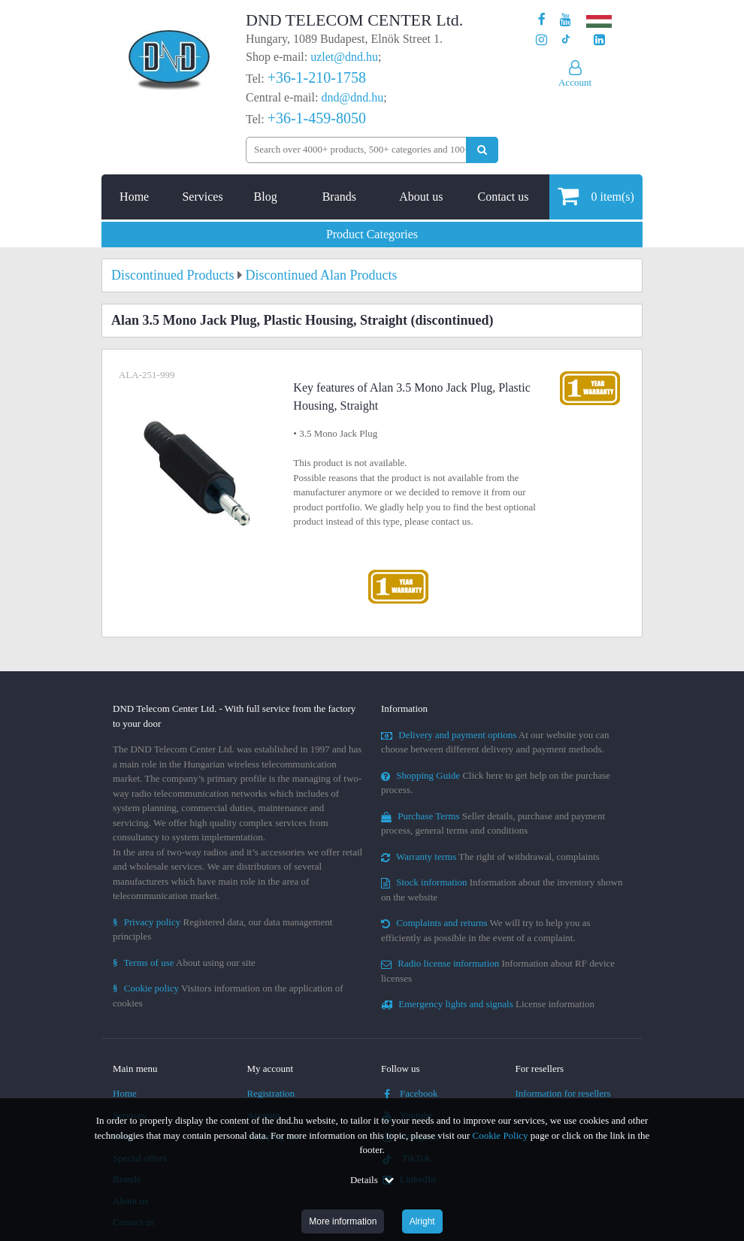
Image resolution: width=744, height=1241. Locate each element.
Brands (339, 196)
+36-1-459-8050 (317, 118)
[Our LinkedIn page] (599, 40)
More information (343, 1221)
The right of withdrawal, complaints (490, 856)
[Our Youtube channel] (565, 20)
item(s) (596, 195)
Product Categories (372, 234)
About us (421, 196)
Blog (265, 196)
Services (202, 196)
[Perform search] (482, 150)
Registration (271, 1093)
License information (487, 1003)
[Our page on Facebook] (542, 20)
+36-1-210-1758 (317, 77)
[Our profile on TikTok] (565, 40)
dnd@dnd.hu (352, 97)
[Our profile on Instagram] (541, 40)
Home (134, 196)
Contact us (502, 196)
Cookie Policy (500, 1135)
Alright (422, 1221)
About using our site (184, 962)
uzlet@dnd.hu (344, 56)
